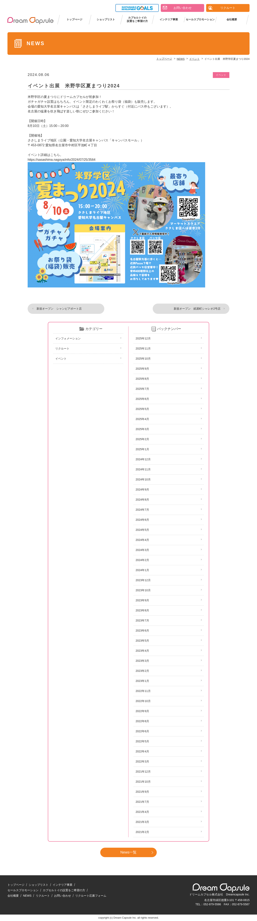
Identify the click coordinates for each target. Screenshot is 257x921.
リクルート (62, 348)
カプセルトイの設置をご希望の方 (137, 19)
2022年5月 (142, 741)
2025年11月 (143, 348)
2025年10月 (143, 358)
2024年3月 (142, 550)
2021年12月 (143, 771)
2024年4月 (142, 539)
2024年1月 (142, 570)
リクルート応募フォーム (90, 895)
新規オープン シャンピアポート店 (59, 308)
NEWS (27, 895)
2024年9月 (142, 489)
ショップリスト (106, 19)
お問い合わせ (62, 895)
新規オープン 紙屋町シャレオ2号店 (197, 308)
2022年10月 (143, 701)
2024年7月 (142, 509)
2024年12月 (143, 459)
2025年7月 (142, 388)
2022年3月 (142, 761)
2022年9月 (142, 711)
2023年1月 (142, 680)
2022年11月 (143, 691)
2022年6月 (142, 731)
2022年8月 (142, 721)
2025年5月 (142, 409)
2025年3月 (142, 429)
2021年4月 (142, 811)
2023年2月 (142, 670)
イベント (221, 75)
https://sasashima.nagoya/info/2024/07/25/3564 (61, 159)
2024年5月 (142, 529)
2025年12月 (143, 338)
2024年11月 (143, 469)
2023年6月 (142, 630)
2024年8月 (142, 499)
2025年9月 (142, 368)
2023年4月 (142, 650)
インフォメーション (68, 338)
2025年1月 (142, 449)
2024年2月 (142, 560)
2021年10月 (143, 781)
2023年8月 (142, 610)
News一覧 (128, 852)
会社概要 (232, 19)
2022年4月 (142, 751)
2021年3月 (142, 822)
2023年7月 (142, 620)
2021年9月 (142, 791)
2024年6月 (142, 519)
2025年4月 (142, 419)
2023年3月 (142, 660)
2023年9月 (142, 600)
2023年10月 (143, 590)
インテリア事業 (169, 19)
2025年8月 (142, 378)
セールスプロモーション (200, 19)
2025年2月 (142, 439)
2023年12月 (143, 580)
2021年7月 (142, 801)
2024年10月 (143, 479)
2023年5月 (142, 640)
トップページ (15, 884)
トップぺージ (74, 19)
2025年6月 (142, 398)
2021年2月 (142, 832)
